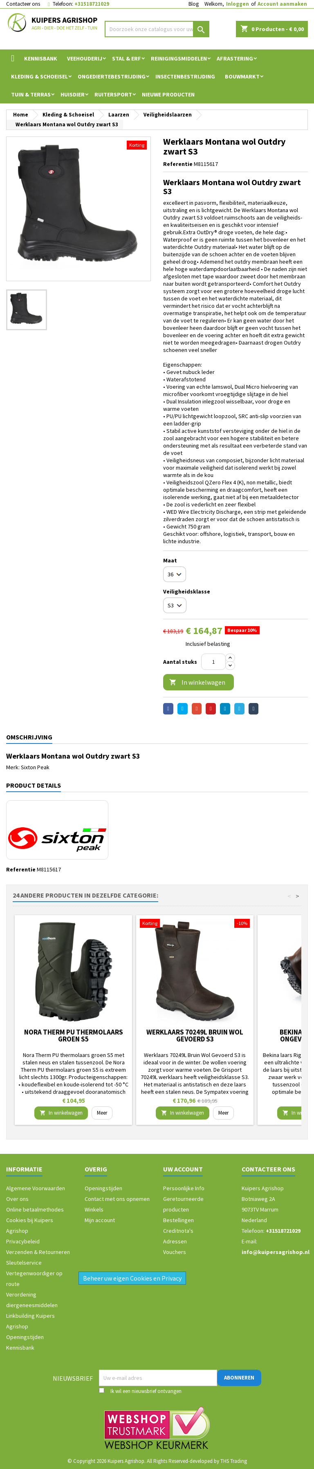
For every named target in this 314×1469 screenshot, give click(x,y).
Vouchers (174, 1252)
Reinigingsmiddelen (179, 58)
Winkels (94, 1209)
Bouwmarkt (242, 76)
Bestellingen (178, 1220)
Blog (193, 3)
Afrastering (235, 58)
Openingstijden (25, 1337)
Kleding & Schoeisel (39, 76)
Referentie (178, 164)
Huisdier (73, 94)
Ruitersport (113, 94)
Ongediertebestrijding (112, 76)
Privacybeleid (23, 1241)
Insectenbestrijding (185, 76)
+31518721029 (91, 3)
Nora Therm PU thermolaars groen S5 (73, 1036)
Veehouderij (84, 58)
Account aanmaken (282, 3)
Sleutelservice (24, 1262)
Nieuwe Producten (168, 94)
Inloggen (237, 3)
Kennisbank (40, 58)
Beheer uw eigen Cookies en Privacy (132, 1278)
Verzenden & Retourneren (38, 1252)
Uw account (183, 1169)
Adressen (175, 1241)
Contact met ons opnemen (117, 1199)
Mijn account (100, 1220)
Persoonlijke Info (183, 1188)
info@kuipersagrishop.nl (276, 1252)
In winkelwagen (197, 682)
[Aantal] (213, 662)
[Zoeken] (157, 29)
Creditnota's (178, 1230)
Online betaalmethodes (35, 1209)
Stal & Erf (126, 58)
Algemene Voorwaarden (35, 1188)
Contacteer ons (23, 3)
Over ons (17, 1199)
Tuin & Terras (31, 94)
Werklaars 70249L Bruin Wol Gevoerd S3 (194, 1036)
